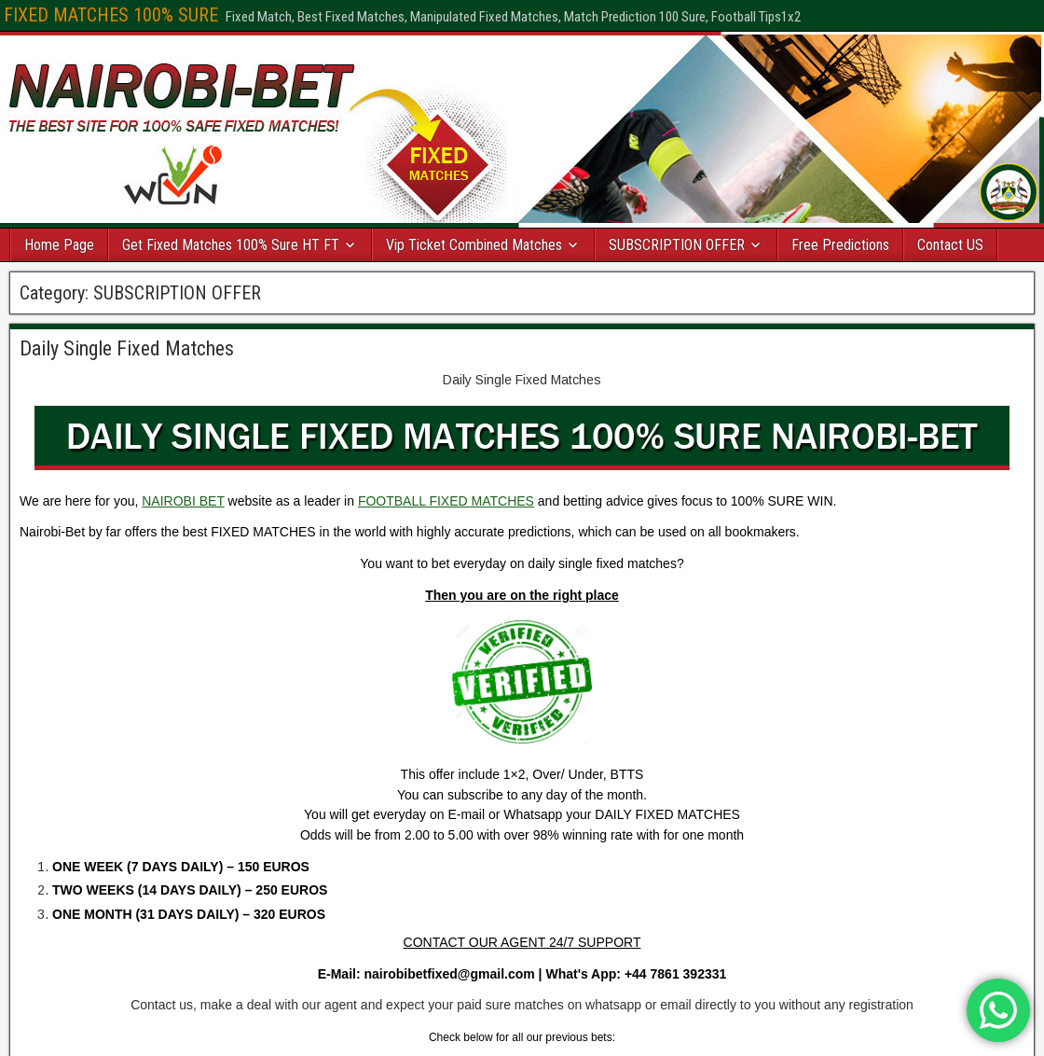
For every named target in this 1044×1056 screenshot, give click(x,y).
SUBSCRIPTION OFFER (677, 245)
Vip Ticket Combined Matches (474, 245)
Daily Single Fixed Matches (127, 348)
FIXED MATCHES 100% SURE (111, 15)
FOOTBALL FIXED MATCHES (446, 500)
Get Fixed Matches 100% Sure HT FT (230, 245)
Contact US (950, 245)
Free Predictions (840, 245)
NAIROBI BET (183, 500)
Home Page (59, 245)
